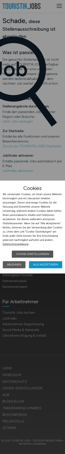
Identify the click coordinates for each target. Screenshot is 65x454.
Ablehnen (14, 264)
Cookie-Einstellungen (32, 254)
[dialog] (32, 227)
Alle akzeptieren (45, 264)
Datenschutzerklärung (15, 244)
